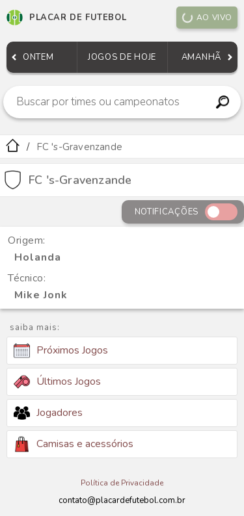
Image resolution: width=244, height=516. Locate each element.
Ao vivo (207, 17)
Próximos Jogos (61, 351)
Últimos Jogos (57, 381)
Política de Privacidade (122, 483)
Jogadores (48, 413)
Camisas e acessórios (73, 444)
